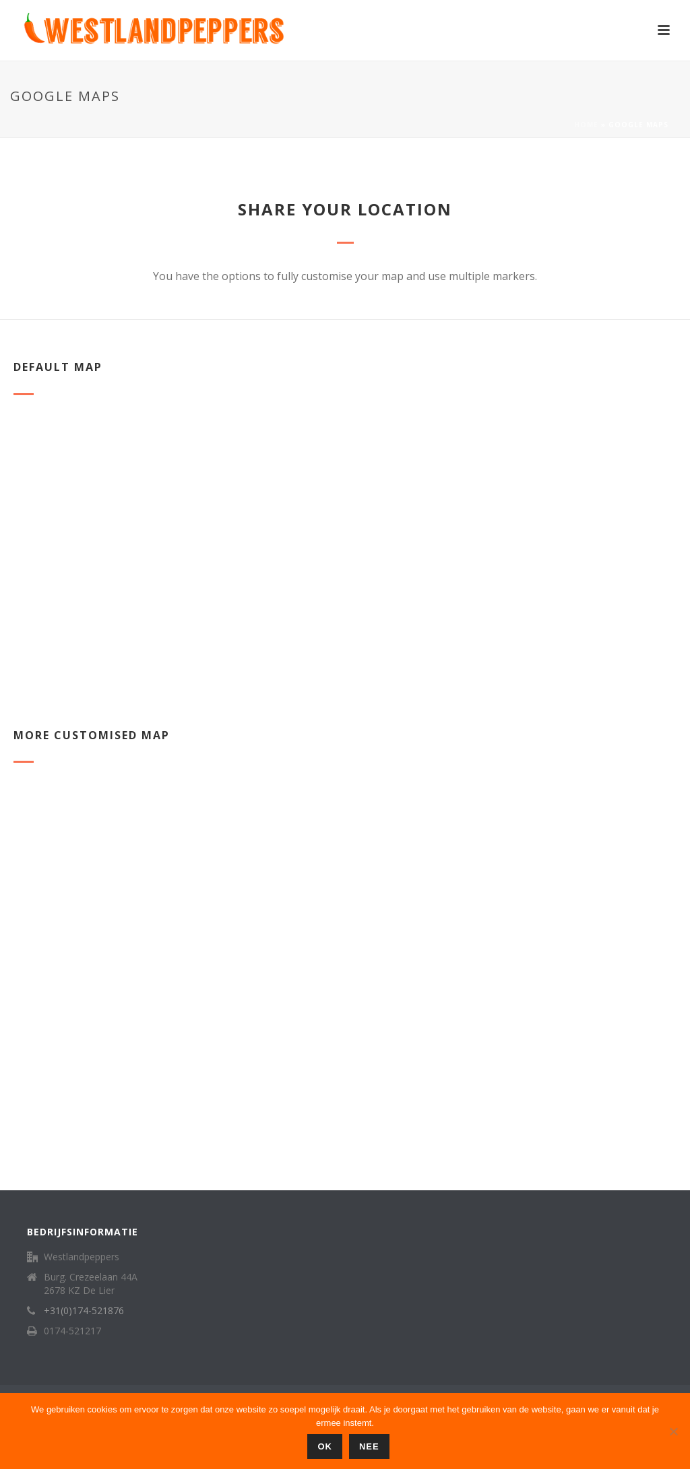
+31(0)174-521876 (84, 1311)
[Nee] (673, 1431)
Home (586, 124)
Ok (324, 1446)
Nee (369, 1446)
